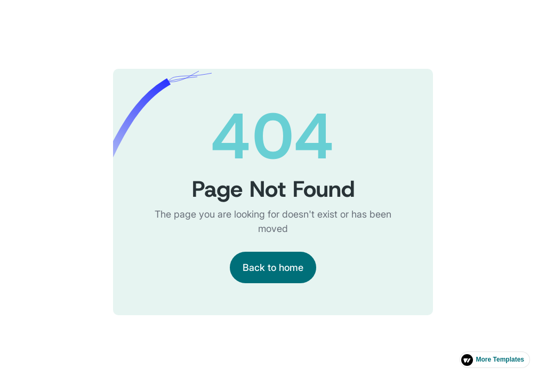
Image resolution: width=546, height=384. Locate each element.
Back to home (273, 267)
